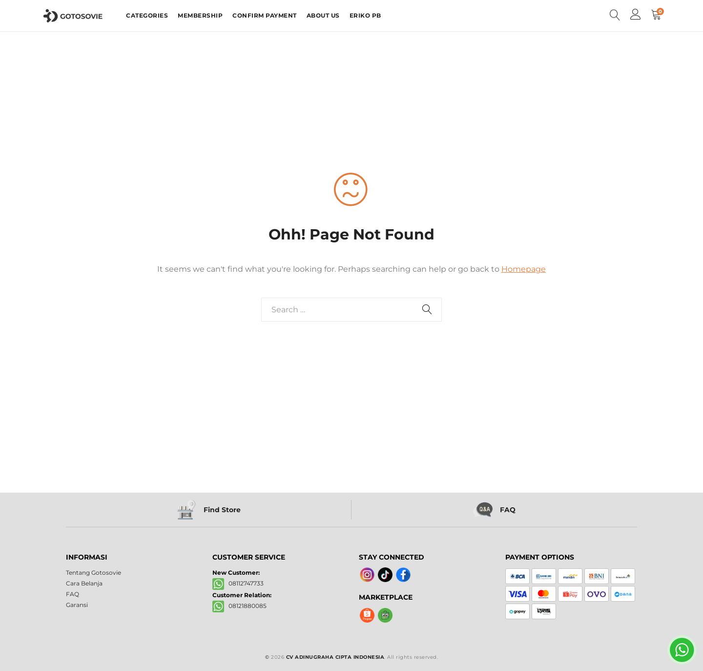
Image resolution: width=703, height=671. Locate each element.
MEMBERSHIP (200, 15)
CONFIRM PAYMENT (264, 15)
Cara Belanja (84, 583)
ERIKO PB (365, 15)
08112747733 (238, 583)
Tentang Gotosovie (93, 572)
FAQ (72, 594)
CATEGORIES (147, 15)
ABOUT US (323, 15)
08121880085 (239, 606)
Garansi (77, 604)
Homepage (523, 269)
